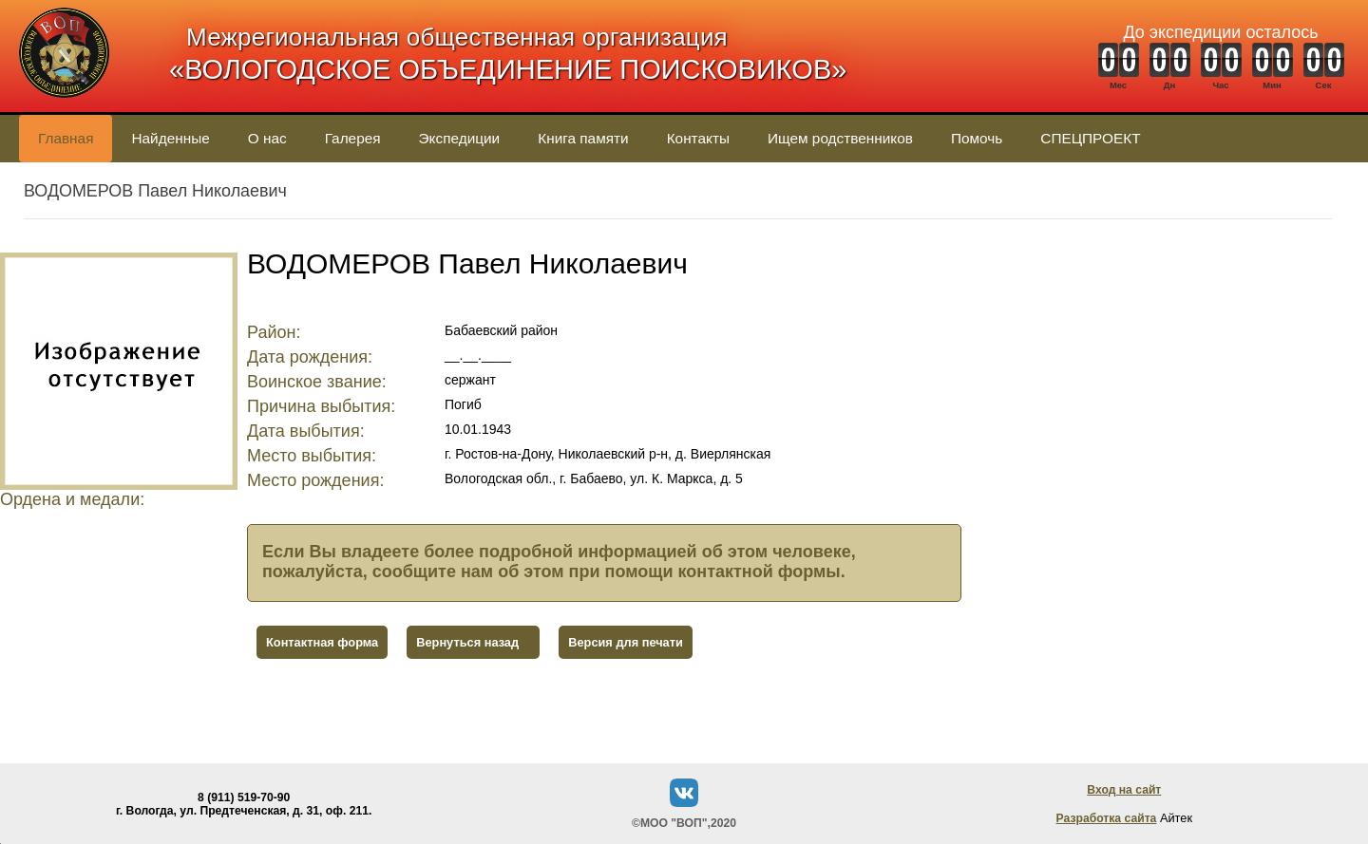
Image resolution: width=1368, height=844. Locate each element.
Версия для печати (625, 642)
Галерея (353, 138)
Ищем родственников (840, 138)
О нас (267, 138)
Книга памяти (583, 138)
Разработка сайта (1106, 818)
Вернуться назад (467, 642)
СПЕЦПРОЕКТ (1090, 138)
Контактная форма (322, 642)
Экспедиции (460, 138)
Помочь (976, 138)
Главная (65, 138)
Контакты (698, 138)
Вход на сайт (1124, 790)
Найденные (170, 138)
